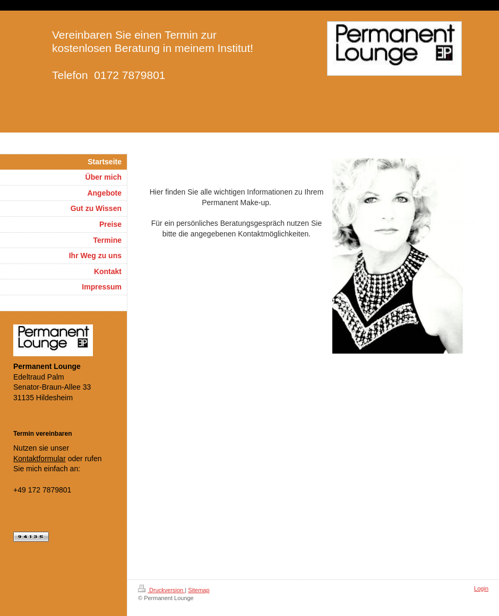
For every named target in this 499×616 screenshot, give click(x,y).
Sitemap (198, 590)
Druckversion (161, 590)
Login (481, 588)
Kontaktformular (39, 458)
